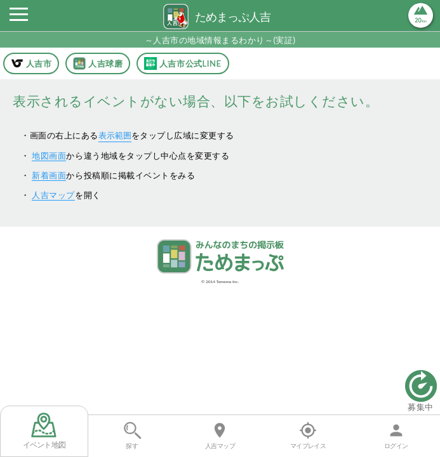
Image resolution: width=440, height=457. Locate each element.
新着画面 (49, 175)
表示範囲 (114, 135)
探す (131, 435)
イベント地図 (44, 431)
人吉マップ (53, 195)
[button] (18, 18)
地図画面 (49, 155)
